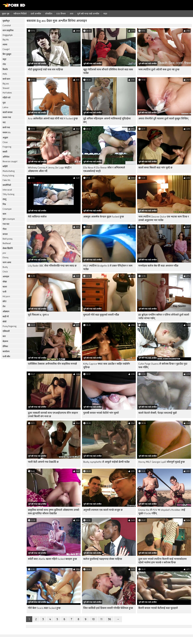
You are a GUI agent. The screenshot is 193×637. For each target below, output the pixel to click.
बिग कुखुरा (7, 54)
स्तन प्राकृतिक (8, 30)
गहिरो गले (6, 97)
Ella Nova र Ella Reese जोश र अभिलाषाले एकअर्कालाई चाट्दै (104, 169)
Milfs (5, 74)
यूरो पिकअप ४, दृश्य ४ (38, 314)
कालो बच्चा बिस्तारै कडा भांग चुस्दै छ (155, 167)
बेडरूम (5, 341)
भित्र (4, 204)
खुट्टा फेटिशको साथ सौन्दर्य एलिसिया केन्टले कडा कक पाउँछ (108, 71)
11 (101, 619)
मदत (105, 13)
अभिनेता (6, 157)
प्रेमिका (5, 346)
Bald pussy (7, 239)
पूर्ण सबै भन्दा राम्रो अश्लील (88, 13)
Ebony (5, 257)
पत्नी (4, 292)
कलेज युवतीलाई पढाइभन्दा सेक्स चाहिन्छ (102, 558)
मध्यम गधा (7, 117)
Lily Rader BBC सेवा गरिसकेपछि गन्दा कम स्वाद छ (52, 265)
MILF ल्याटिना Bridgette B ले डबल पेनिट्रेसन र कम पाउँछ (107, 267)
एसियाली (6, 331)
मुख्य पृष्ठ (5, 13)
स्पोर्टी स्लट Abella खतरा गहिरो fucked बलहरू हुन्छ (52, 558)
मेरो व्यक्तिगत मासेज (37, 216)
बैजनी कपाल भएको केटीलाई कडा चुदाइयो (158, 608)
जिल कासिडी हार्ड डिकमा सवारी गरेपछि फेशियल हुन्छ (108, 608)
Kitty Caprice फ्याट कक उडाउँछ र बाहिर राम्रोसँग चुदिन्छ (106, 365)
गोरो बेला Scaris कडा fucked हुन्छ (44, 608)
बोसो (4, 321)
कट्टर (4, 59)
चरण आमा (7, 262)
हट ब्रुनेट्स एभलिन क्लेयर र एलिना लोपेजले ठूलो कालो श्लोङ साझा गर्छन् (163, 316)
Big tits (6, 39)
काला (5, 286)
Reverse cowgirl (10, 161)
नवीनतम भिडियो (20, 13)
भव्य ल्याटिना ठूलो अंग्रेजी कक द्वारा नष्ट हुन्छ (158, 69)
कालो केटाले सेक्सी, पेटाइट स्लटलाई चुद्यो (157, 412)
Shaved (6, 88)
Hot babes (7, 92)
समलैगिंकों (7, 185)
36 (109, 619)
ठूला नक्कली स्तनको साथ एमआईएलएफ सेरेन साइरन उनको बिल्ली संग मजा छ (53, 414)
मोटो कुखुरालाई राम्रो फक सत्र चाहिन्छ (45, 69)
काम (4, 214)
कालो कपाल (7, 112)
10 (93, 619)
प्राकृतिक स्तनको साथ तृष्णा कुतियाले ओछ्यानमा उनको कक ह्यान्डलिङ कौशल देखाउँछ (53, 511)
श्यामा (5, 44)
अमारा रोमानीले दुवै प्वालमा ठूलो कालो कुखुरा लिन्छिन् (163, 118)
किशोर (5, 69)
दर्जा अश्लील (36, 13)
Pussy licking (8, 175)
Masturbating (9, 171)
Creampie (7, 209)
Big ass (6, 83)
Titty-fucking (8, 194)
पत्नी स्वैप (6, 356)
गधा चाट (6, 224)
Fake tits (6, 180)
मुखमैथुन (6, 21)
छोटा (4, 301)
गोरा (4, 64)
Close (5, 142)
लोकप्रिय (48, 13)
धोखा (5, 281)
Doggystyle (8, 35)
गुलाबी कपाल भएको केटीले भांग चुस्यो (101, 412)
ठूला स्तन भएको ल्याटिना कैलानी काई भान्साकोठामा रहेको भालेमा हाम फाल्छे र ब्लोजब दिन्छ (162, 560)
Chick (5, 271)
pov (4, 253)
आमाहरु (6, 276)
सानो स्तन (6, 79)
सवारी (5, 152)
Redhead (7, 243)
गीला (5, 229)
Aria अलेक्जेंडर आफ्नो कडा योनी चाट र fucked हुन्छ (53, 118)
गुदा (4, 102)
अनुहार (5, 137)
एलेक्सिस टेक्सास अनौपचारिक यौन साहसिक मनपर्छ (52, 363)
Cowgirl (6, 49)
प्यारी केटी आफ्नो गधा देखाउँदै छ (43, 461)
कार (4, 336)
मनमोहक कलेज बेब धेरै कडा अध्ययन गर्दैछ (158, 265)
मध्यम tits (7, 132)
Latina (5, 107)
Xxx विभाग (61, 13)
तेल (4, 306)
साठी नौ (6, 316)
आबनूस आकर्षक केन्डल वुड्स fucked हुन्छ (103, 216)
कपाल (5, 234)
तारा (71, 13)
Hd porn (6, 296)
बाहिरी (5, 166)
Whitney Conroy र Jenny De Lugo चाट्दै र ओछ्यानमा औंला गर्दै (49, 169)
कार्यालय (6, 351)
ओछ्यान (6, 311)
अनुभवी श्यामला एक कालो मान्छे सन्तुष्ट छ (103, 509)
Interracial (7, 190)
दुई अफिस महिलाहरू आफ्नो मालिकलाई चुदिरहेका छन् (107, 120)
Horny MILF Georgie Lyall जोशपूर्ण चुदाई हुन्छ (161, 461)
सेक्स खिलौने (8, 248)
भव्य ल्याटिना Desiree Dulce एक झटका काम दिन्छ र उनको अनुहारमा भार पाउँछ (163, 218)
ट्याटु (5, 199)
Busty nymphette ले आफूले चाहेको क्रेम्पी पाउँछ (106, 461)
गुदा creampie (9, 219)
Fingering (7, 147)
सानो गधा (6, 127)
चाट (4, 122)
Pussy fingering (9, 326)
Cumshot (7, 25)
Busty (5, 267)
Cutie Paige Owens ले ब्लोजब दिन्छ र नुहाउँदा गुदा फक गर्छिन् (162, 365)
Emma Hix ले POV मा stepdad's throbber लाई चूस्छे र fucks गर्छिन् (161, 511)
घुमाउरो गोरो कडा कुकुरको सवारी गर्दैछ (101, 314)
